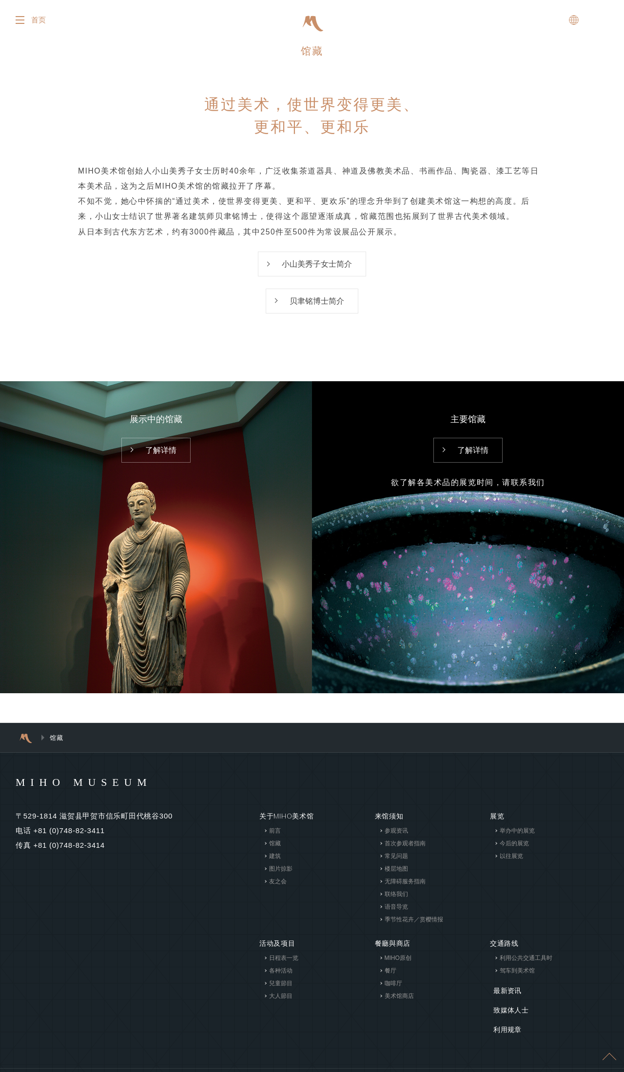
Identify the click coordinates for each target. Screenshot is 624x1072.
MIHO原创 (397, 964)
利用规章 (504, 1024)
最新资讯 (504, 995)
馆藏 (275, 850)
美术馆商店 (398, 1002)
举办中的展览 (517, 837)
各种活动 (280, 977)
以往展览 (511, 862)
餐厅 (390, 977)
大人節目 (280, 1002)
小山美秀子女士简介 (317, 269)
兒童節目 (280, 990)
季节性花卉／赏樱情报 (413, 926)
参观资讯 (396, 837)
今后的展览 (514, 850)
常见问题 (396, 862)
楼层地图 (396, 875)
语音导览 (396, 913)
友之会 (278, 888)
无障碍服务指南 (404, 888)
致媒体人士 (508, 1009)
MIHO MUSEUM (90, 788)
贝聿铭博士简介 (317, 307)
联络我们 (396, 900)
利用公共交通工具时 (526, 964)
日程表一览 (283, 964)
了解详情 (160, 457)
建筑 (275, 862)
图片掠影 (280, 875)
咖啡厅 (393, 990)
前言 (275, 837)
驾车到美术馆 (517, 977)
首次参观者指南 (404, 850)
